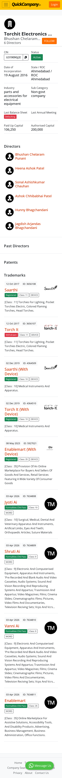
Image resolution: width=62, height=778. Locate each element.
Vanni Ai (12, 626)
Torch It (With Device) (17, 412)
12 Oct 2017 (12, 283)
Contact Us (42, 773)
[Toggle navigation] (6, 4)
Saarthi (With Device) (16, 371)
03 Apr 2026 (12, 496)
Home (18, 763)
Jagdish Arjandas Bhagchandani (28, 226)
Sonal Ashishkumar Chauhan (30, 184)
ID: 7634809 (29, 545)
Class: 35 (23, 459)
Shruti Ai (12, 551)
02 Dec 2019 (13, 363)
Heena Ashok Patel (29, 168)
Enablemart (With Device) (20, 452)
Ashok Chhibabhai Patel (33, 196)
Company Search (17, 768)
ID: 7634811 (29, 694)
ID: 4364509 (29, 363)
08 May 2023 (13, 443)
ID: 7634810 (29, 619)
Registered (11, 295)
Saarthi (11, 290)
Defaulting (10, 116)
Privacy (17, 773)
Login (54, 4)
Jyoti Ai (11, 502)
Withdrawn (11, 334)
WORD (9, 512)
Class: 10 (23, 379)
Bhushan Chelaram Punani (29, 156)
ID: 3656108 (29, 283)
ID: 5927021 (30, 443)
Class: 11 (23, 295)
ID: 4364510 (29, 403)
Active (37, 57)
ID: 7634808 (29, 496)
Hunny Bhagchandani (31, 210)
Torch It (12, 329)
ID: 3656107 (29, 323)
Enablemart (15, 700)
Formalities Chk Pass (16, 507)
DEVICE (34, 295)
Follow (49, 41)
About (28, 773)
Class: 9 (32, 556)
